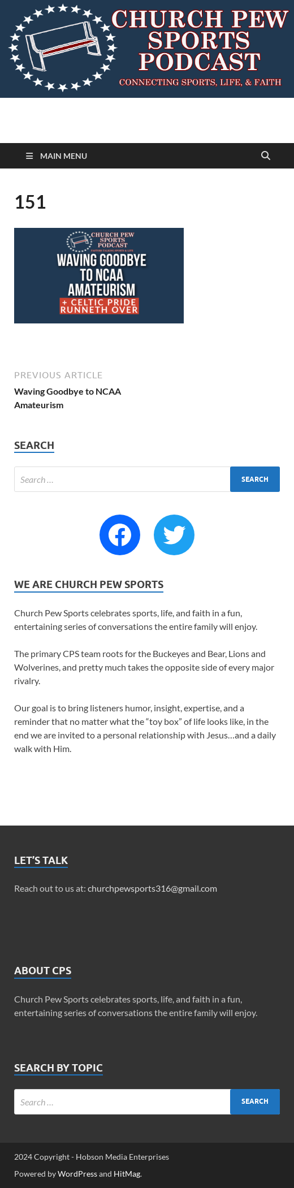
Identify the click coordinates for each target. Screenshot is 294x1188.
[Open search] (265, 156)
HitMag (127, 1173)
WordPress (77, 1173)
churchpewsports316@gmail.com (152, 888)
